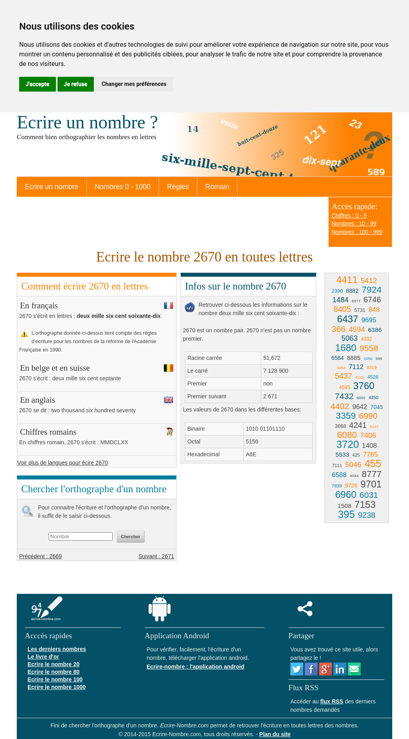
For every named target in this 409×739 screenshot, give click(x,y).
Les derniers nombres (57, 649)
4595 (344, 387)
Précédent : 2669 (40, 556)
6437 (347, 319)
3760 (363, 385)
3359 (346, 416)
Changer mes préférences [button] (134, 84)
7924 (372, 290)
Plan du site (275, 734)
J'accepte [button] (38, 84)
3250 (368, 358)
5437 (343, 375)
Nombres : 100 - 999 (357, 232)
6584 (337, 358)
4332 (366, 339)
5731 (359, 310)
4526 (373, 377)
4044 (354, 475)
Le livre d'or (43, 656)
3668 (340, 426)
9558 (368, 348)
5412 (369, 281)
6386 (375, 329)
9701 (370, 484)
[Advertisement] (248, 527)
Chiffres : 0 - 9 (349, 215)
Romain (217, 187)
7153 (365, 504)
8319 (372, 367)
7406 (368, 435)
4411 (346, 279)
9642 (359, 407)
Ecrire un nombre (51, 187)
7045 (376, 407)
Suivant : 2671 (156, 556)
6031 (368, 494)
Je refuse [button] (75, 84)
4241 (358, 425)
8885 (353, 357)
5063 (349, 338)
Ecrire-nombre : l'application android (195, 666)
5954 (341, 368)
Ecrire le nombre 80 (53, 672)
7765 (370, 454)
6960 (345, 494)
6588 (339, 475)
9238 (366, 515)
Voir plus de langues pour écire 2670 (62, 462)
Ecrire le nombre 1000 (57, 687)
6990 (368, 415)
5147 (374, 426)
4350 (374, 397)
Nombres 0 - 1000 (123, 187)
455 (373, 463)
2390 (337, 291)
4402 (340, 406)
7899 (337, 485)
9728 (351, 485)
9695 (368, 320)
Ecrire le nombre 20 (53, 664)
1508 (344, 505)
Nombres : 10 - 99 (354, 223)
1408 (369, 445)
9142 (359, 377)
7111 (337, 465)
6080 (347, 435)
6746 (372, 299)
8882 (352, 291)
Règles (178, 187)
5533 (342, 454)
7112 (356, 367)
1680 (345, 347)
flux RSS (331, 701)
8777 (372, 474)
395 (346, 514)
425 (356, 455)
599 (378, 358)
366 (338, 329)
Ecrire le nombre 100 (55, 679)
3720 (347, 444)
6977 (356, 301)
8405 (342, 309)
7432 (344, 396)
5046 (353, 465)
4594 (357, 330)
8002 (361, 397)
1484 (340, 300)
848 (374, 310)
